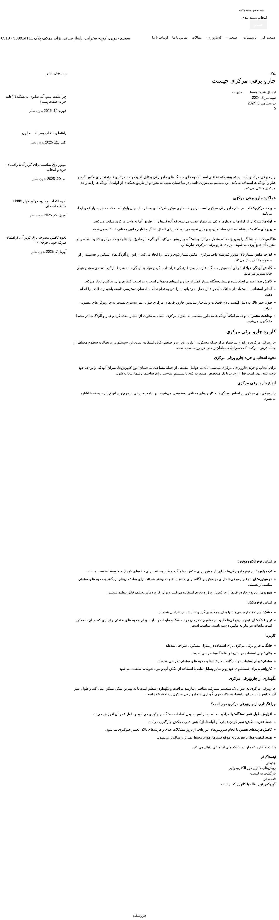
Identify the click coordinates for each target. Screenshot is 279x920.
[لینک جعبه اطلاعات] (139, 22)
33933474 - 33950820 (257, 850)
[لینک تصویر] (261, 798)
